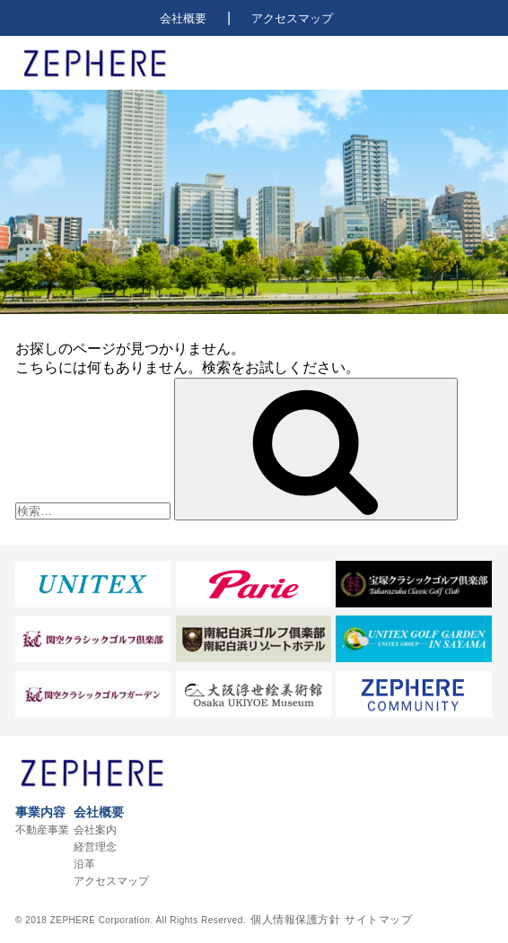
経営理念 (95, 847)
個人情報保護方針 (295, 919)
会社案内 (95, 830)
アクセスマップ (292, 18)
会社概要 (183, 18)
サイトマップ (378, 919)
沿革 (84, 864)
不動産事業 (42, 830)
